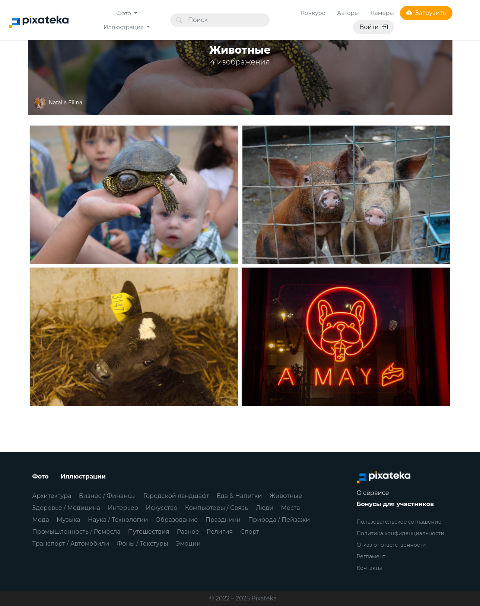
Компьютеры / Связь (216, 507)
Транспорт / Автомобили (70, 543)
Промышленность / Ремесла (76, 531)
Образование (176, 519)
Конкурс (313, 12)
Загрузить (426, 12)
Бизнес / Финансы (107, 495)
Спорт (249, 531)
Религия (220, 531)
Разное (188, 531)
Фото (125, 13)
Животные (286, 495)
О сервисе (373, 492)
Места (290, 507)
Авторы (348, 12)
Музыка (68, 519)
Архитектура (51, 495)
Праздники (223, 519)
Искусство (162, 507)
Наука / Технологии (118, 519)
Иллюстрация (124, 27)
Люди (265, 507)
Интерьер (123, 507)
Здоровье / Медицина (66, 507)
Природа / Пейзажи (279, 519)
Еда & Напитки (239, 495)
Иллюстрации (83, 476)
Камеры (382, 12)
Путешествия (148, 531)
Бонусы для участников (395, 504)
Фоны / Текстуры (142, 543)
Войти (373, 27)
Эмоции (188, 543)
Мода (40, 519)
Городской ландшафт (176, 495)
